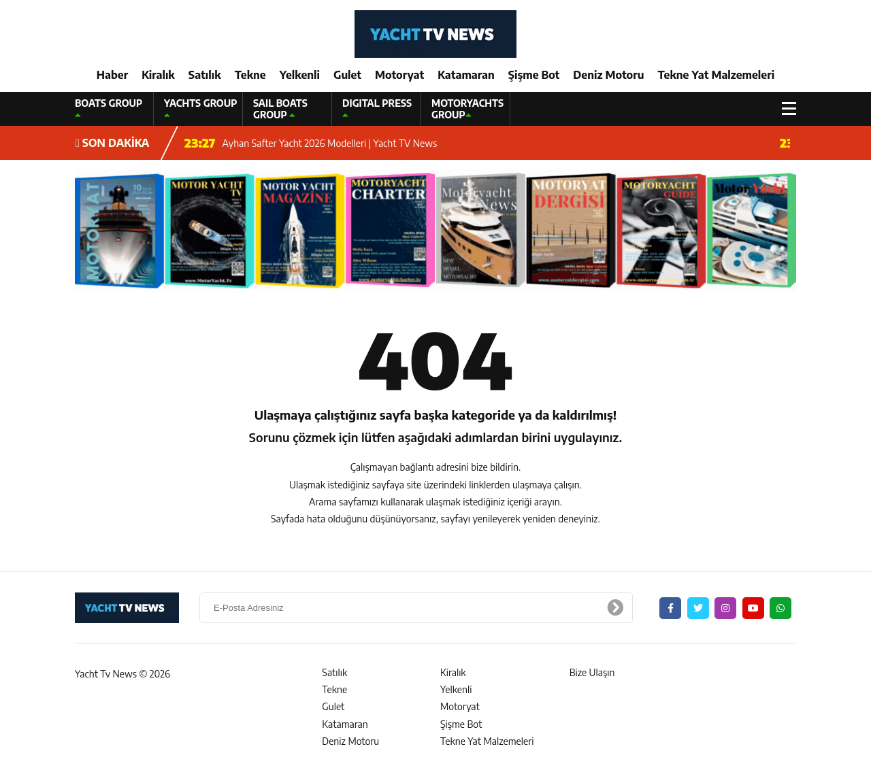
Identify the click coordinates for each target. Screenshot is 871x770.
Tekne (250, 75)
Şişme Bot (534, 75)
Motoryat (399, 75)
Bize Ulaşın (592, 672)
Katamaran (466, 75)
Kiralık (158, 75)
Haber (112, 75)
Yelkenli (300, 75)
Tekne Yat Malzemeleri (715, 75)
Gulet (347, 75)
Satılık (204, 75)
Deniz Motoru (608, 75)
